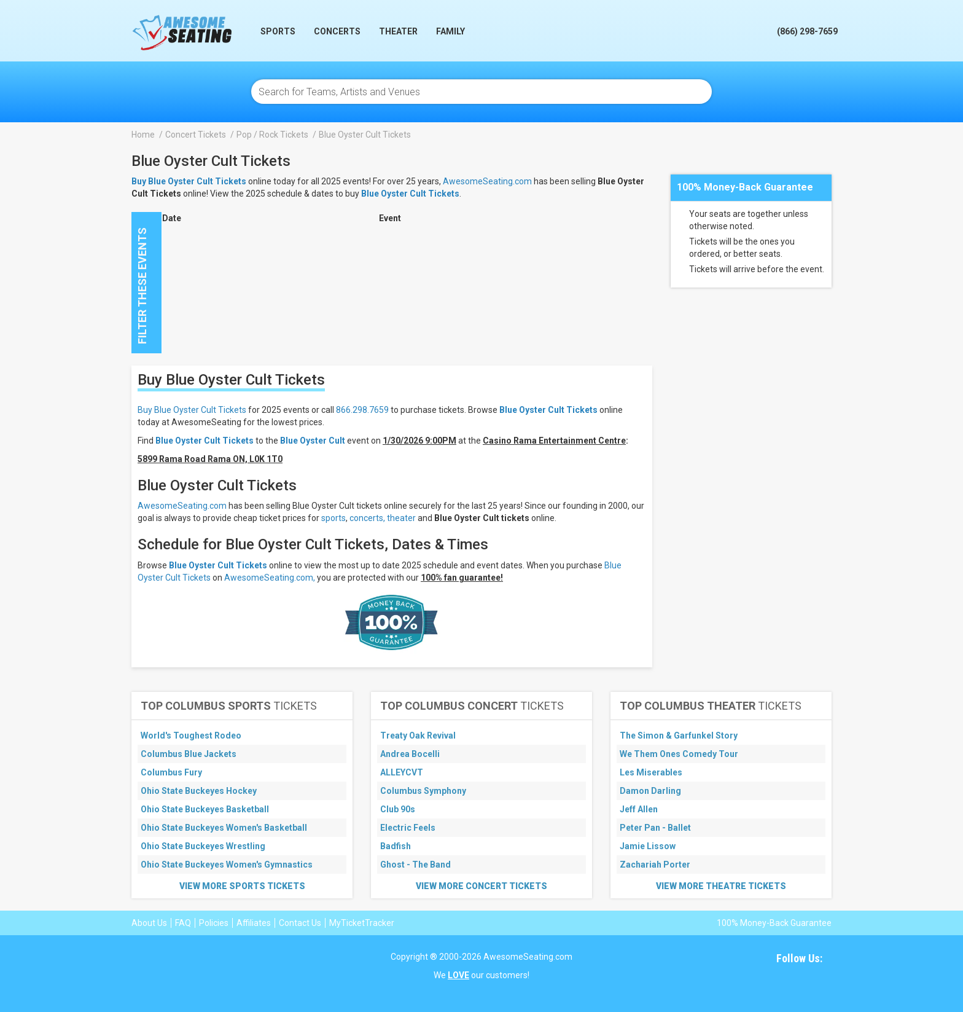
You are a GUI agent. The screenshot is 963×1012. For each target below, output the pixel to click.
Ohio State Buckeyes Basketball (205, 809)
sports (333, 518)
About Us (149, 923)
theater (401, 518)
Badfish (395, 846)
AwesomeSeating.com (487, 181)
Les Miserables (651, 772)
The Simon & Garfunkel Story (679, 735)
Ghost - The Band (415, 864)
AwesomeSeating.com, (269, 577)
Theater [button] (398, 31)
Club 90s (397, 809)
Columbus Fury (171, 772)
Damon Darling (650, 791)
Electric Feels (407, 828)
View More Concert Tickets (481, 886)
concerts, (367, 518)
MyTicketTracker (361, 923)
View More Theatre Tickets (721, 886)
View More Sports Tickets (242, 886)
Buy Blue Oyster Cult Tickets (192, 410)
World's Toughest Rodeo (191, 735)
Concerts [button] (337, 31)
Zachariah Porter (655, 864)
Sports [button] (277, 31)
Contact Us (300, 923)
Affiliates (253, 923)
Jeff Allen (639, 809)
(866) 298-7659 (807, 31)
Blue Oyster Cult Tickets (410, 193)
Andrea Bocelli (410, 754)
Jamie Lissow (648, 846)
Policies (213, 923)
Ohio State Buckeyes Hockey (199, 791)
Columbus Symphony (423, 791)
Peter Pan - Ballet (655, 828)
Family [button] (450, 31)
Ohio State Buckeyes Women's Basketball (224, 828)
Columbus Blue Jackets (188, 754)
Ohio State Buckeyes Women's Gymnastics (227, 864)
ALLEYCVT (401, 772)
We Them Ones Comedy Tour (679, 754)
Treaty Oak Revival (418, 735)
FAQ (183, 923)
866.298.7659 (362, 410)
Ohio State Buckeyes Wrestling (203, 846)
